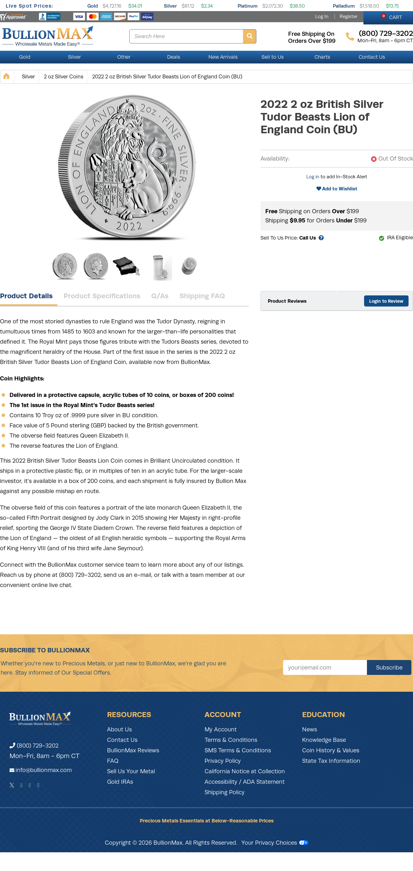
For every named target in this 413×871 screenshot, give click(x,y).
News (309, 729)
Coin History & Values (330, 750)
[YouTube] (38, 785)
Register (348, 16)
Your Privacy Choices (274, 843)
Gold (92, 6)
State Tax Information (331, 761)
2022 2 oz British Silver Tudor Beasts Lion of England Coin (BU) (167, 77)
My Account (221, 729)
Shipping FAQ (202, 296)
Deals (173, 57)
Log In (321, 16)
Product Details (26, 296)
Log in (312, 176)
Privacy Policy (223, 761)
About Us (119, 729)
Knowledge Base (324, 740)
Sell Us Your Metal (131, 771)
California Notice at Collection (245, 771)
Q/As (160, 296)
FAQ (112, 761)
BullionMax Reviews (133, 750)
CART (391, 16)
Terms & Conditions (231, 740)
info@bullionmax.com (44, 770)
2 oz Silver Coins (63, 77)
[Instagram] (30, 785)
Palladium (344, 6)
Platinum (248, 6)
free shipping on (311, 34)
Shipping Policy (225, 792)
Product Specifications (102, 296)
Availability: (275, 158)
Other (124, 57)
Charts (322, 57)
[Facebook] (21, 785)
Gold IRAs (120, 782)
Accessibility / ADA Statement (245, 782)
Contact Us (372, 57)
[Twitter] (12, 785)
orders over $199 (311, 41)
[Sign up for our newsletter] (325, 667)
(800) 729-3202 (34, 745)
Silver (170, 6)
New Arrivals (223, 57)
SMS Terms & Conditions (238, 750)
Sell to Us (272, 57)
